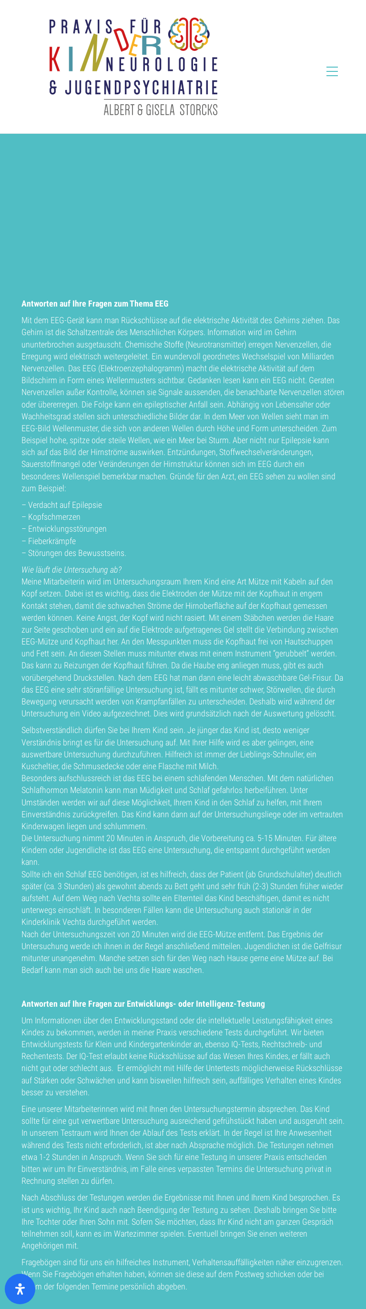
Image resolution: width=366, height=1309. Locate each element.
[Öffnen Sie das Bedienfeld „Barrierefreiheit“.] (20, 1289)
